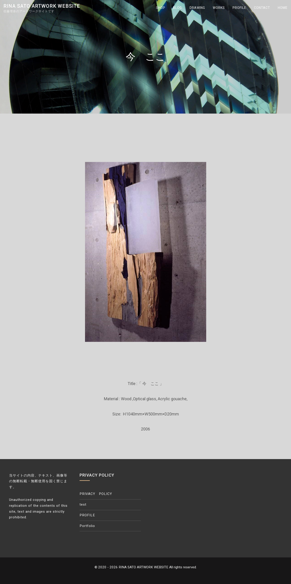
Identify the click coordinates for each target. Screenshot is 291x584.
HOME (283, 8)
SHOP (160, 8)
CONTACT (262, 8)
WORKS (219, 8)
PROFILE (239, 8)
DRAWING (197, 8)
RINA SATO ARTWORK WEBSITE (41, 6)
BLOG (177, 8)
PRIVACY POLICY (96, 494)
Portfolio (87, 526)
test (83, 504)
